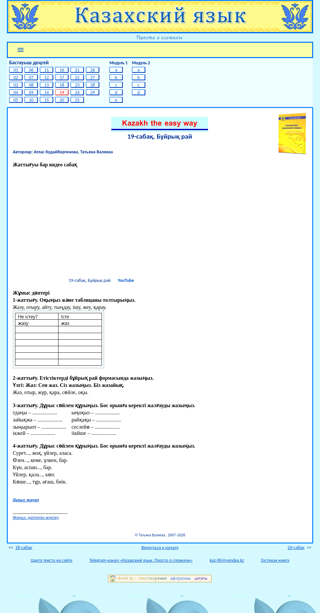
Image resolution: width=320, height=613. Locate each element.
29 (92, 92)
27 (92, 77)
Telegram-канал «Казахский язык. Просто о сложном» (141, 560)
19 (61, 92)
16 (61, 70)
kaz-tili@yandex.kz (227, 560)
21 (77, 70)
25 (77, 100)
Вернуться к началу (160, 547)
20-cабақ (296, 547)
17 (61, 77)
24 (77, 92)
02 (15, 77)
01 (15, 70)
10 (31, 100)
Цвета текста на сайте (51, 560)
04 (15, 92)
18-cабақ (23, 547)
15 (46, 100)
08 (31, 85)
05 (15, 100)
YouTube (126, 280)
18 (61, 85)
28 (92, 85)
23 (77, 85)
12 (46, 77)
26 (92, 70)
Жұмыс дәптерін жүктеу (36, 517)
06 (31, 70)
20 (61, 100)
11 (46, 70)
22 (77, 77)
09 (31, 92)
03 (15, 85)
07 (31, 77)
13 (46, 85)
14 (46, 92)
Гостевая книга (275, 560)
